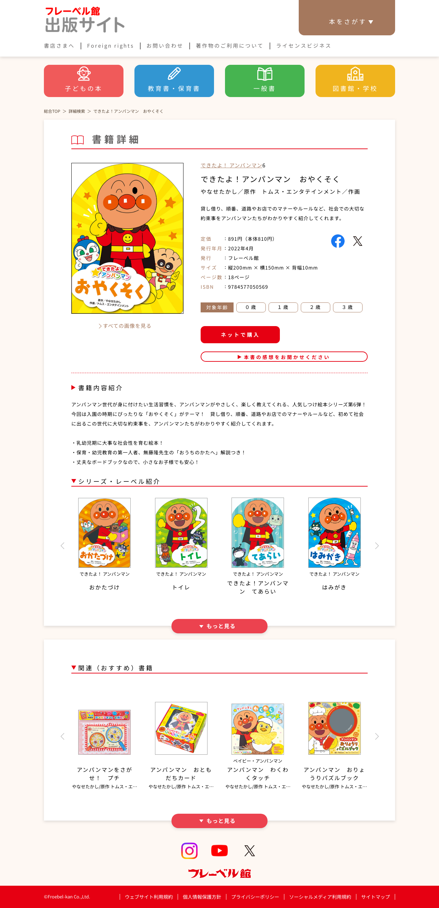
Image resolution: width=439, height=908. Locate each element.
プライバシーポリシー (255, 897)
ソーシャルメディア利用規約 (320, 896)
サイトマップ (375, 896)
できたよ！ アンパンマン (231, 165)
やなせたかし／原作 (228, 191)
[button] (62, 545)
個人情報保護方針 (202, 896)
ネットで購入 (240, 334)
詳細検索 (77, 111)
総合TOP (52, 111)
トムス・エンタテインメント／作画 (311, 191)
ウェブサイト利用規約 (149, 896)
